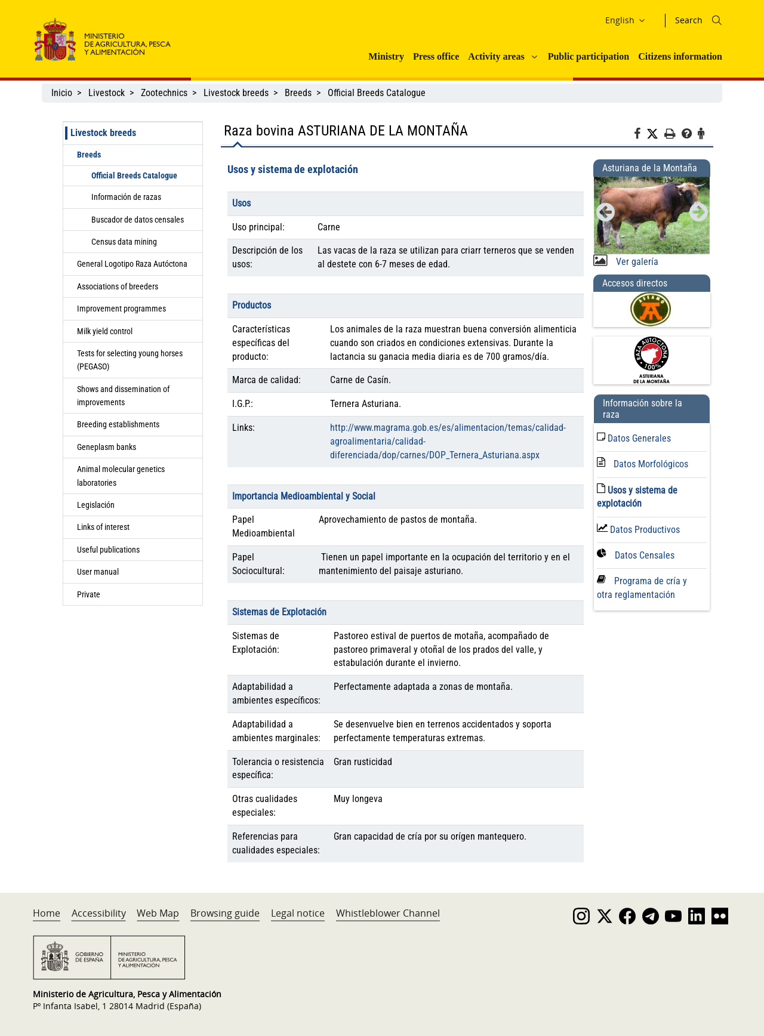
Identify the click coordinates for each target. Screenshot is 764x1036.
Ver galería (636, 261)
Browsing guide (225, 913)
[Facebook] (640, 135)
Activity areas (496, 56)
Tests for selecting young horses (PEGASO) (130, 360)
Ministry (386, 56)
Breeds (298, 92)
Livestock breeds (236, 92)
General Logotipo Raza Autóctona (132, 264)
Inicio (61, 92)
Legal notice (298, 913)
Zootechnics (164, 92)
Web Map (158, 913)
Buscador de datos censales (137, 219)
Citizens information (680, 56)
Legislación (96, 505)
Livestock (106, 92)
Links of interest (103, 527)
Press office (436, 56)
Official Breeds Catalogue (378, 92)
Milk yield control (105, 331)
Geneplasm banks (106, 447)
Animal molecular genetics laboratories (121, 475)
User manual (98, 571)
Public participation (588, 56)
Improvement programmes (121, 308)
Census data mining (124, 241)
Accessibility (99, 913)
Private (88, 594)
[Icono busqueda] (717, 20)
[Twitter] (655, 134)
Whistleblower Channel (388, 913)
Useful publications (108, 549)
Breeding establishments (118, 424)
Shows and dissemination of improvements (123, 395)
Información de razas (126, 197)
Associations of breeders (117, 286)
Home (46, 913)
